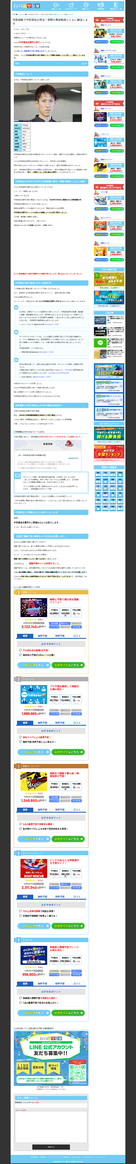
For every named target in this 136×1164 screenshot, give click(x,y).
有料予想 (59, 636)
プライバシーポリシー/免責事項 (58, 1157)
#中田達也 (69, 370)
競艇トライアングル (108, 50)
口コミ (77, 636)
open (83, 64)
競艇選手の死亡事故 (31, 51)
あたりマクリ (106, 218)
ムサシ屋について (88, 1157)
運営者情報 (34, 1157)
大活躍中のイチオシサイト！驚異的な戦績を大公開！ (115, 318)
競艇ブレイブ (106, 25)
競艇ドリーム (106, 108)
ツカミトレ (105, 134)
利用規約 (43, 1157)
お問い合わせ (76, 1157)
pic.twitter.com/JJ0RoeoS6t (59, 373)
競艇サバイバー (107, 159)
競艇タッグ (105, 243)
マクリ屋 (104, 192)
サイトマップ (101, 1157)
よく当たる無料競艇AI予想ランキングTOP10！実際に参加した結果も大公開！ (115, 330)
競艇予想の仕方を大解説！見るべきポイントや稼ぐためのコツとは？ (115, 352)
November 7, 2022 (52, 324)
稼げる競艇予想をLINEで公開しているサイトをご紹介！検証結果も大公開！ (115, 341)
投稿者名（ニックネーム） (27, 1102)
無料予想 (42, 636)
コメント (20, 1110)
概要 (25, 636)
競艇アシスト (106, 76)
